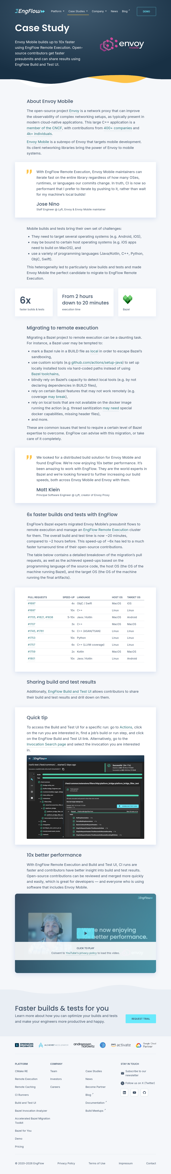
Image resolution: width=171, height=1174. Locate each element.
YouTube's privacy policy (81, 953)
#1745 (31, 631)
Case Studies (94, 1071)
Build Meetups (96, 1110)
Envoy (74, 111)
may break (57, 397)
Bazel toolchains (45, 374)
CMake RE (21, 1071)
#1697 (31, 603)
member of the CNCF (44, 128)
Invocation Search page (46, 744)
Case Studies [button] (77, 11)
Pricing (19, 1146)
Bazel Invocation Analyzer (31, 1110)
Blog (90, 1094)
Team (53, 1071)
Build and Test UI (25, 1102)
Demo (146, 11)
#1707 (31, 624)
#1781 (40, 631)
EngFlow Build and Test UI (69, 691)
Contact (151, 1163)
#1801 (31, 658)
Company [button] (98, 11)
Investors (56, 1079)
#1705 (31, 617)
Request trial (141, 1018)
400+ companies (118, 128)
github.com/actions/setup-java (96, 362)
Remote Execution (26, 1079)
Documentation (96, 1102)
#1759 (31, 651)
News (89, 1079)
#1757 (31, 644)
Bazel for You (23, 1130)
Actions (126, 727)
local (94, 351)
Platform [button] (56, 11)
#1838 (49, 617)
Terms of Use (97, 1163)
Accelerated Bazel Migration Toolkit (32, 1120)
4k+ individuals (39, 134)
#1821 (40, 617)
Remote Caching (25, 1086)
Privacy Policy (66, 1163)
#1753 (31, 637)
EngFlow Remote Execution (105, 530)
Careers (55, 1086)
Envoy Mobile (38, 142)
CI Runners (22, 1094)
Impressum (126, 1163)
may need (111, 408)
